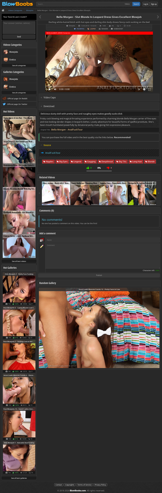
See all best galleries (19, 478)
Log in (146, 4)
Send (19, 36)
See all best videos (19, 261)
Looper (93, 29)
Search (136, 4)
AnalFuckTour (52, 152)
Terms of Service (84, 485)
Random (105, 29)
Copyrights (69, 485)
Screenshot (118, 29)
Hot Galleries (10, 267)
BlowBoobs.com (78, 490)
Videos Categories (12, 45)
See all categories (19, 65)
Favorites (80, 29)
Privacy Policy (100, 485)
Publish (99, 275)
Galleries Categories (13, 72)
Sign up (154, 4)
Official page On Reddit (17, 98)
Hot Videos (8, 111)
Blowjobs (72, 26)
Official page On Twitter (17, 104)
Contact (59, 485)
